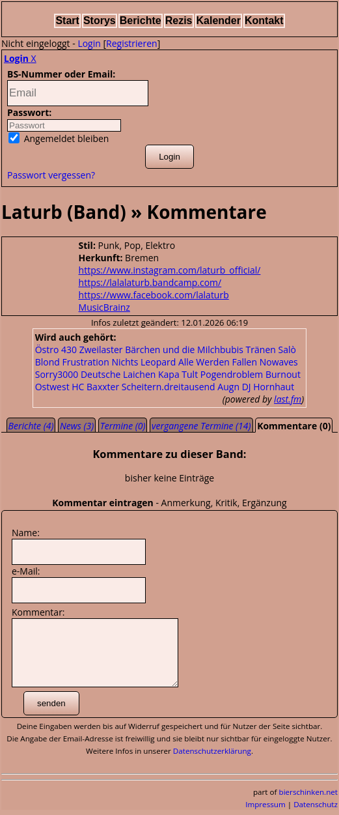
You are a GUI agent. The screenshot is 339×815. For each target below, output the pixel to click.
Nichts (124, 362)
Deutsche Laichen (118, 374)
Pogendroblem (232, 374)
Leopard (158, 362)
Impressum (265, 804)
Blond (47, 362)
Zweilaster (101, 349)
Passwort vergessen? (51, 175)
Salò (286, 349)
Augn (228, 386)
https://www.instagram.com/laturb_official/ (170, 270)
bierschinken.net (308, 792)
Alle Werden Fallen (217, 362)
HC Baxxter (95, 386)
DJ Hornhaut (268, 386)
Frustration (85, 362)
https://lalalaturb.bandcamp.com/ (150, 282)
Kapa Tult (178, 374)
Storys (99, 20)
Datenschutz (315, 804)
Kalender (219, 20)
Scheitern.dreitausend (168, 386)
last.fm (287, 399)
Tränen (261, 349)
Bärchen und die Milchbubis (184, 349)
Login (88, 43)
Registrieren (131, 43)
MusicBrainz (104, 307)
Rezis (179, 20)
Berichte (140, 20)
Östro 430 (56, 349)
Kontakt (264, 20)
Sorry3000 (57, 374)
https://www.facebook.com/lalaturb (154, 295)
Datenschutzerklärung (212, 751)
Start (67, 20)
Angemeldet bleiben (58, 138)
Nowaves (279, 362)
